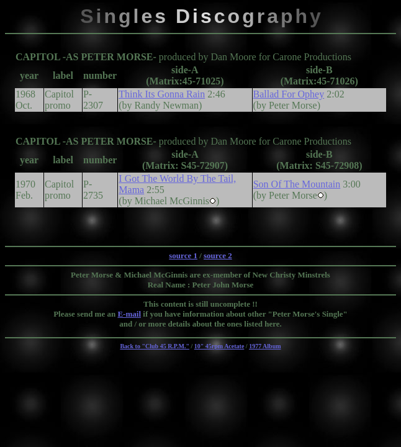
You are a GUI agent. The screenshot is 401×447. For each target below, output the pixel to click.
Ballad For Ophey (289, 94)
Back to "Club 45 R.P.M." (154, 346)
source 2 (218, 255)
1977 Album (265, 346)
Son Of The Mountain (297, 184)
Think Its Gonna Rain (162, 94)
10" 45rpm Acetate (219, 346)
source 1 (183, 255)
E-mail (129, 313)
